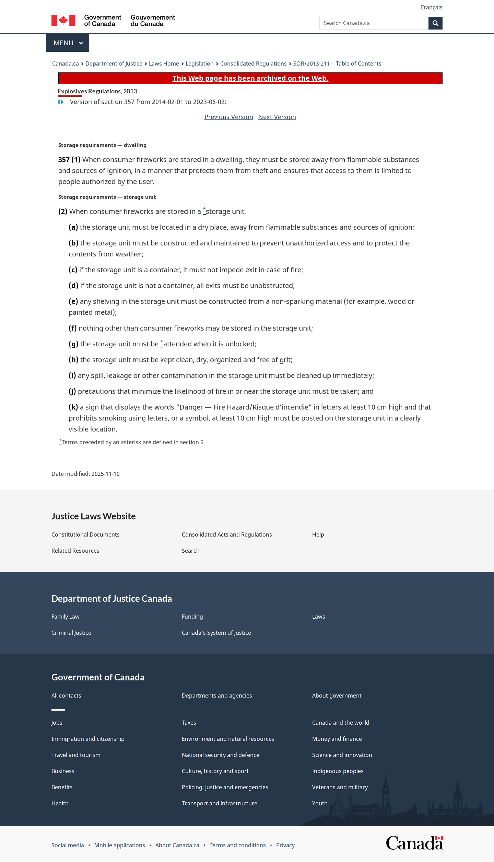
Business (62, 771)
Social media (67, 845)
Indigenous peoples (338, 771)
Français (432, 7)
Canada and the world (340, 722)
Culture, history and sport (215, 771)
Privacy (285, 845)
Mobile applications (119, 845)
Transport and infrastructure (219, 803)
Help (318, 534)
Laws (318, 616)
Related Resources (75, 550)
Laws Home (164, 63)
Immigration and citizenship (88, 739)
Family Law (65, 616)
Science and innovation (342, 755)
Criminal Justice (71, 632)
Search (191, 550)
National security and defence (220, 755)
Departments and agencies (217, 695)
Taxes (189, 722)
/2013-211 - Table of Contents (337, 63)
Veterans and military (340, 787)
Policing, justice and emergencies (225, 787)
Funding (192, 616)
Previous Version (228, 117)
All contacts (66, 695)
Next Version (277, 117)
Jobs (56, 722)
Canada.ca (65, 63)
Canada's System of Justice (216, 632)
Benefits (62, 787)
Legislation (200, 63)
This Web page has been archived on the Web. (251, 78)
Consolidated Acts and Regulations (227, 534)
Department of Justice (113, 63)
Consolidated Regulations (253, 63)
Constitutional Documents (85, 534)
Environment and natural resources (228, 739)
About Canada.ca (177, 845)
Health (60, 803)
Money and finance (337, 739)
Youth (320, 803)
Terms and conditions (238, 845)
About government (337, 695)
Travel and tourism (76, 755)
